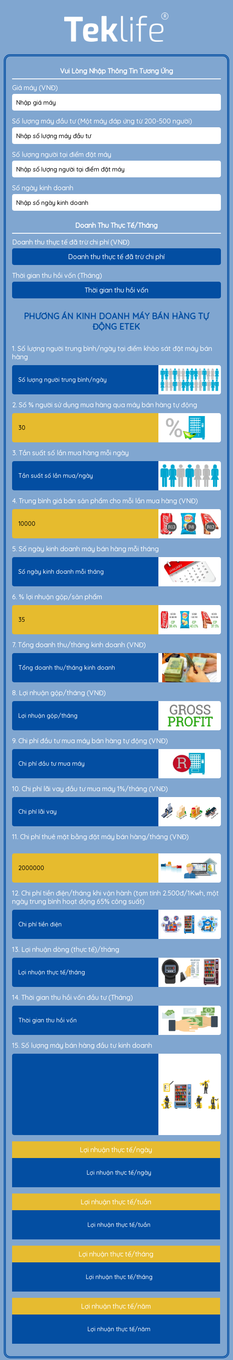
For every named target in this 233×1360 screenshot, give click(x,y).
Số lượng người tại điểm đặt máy (61, 154)
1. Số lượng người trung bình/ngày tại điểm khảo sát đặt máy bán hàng (112, 352)
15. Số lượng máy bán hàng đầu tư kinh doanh (82, 1045)
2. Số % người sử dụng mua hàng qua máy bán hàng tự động (104, 405)
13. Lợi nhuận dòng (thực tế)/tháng (65, 949)
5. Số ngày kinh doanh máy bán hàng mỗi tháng (85, 549)
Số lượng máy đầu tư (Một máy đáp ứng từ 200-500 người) (102, 121)
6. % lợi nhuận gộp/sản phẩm (57, 597)
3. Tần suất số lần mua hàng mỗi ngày (70, 453)
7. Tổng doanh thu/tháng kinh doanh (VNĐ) (79, 645)
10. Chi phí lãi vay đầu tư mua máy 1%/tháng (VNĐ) (90, 789)
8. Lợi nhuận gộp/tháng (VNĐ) (59, 693)
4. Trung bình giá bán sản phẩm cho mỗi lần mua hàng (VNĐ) (105, 501)
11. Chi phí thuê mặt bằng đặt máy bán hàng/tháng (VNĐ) (100, 837)
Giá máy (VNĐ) (35, 87)
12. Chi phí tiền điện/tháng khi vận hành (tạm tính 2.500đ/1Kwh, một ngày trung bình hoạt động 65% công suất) (115, 897)
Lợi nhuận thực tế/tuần (115, 1202)
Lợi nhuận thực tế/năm (116, 1306)
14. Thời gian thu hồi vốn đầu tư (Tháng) (72, 997)
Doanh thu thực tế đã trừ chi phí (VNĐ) (71, 242)
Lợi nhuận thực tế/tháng (115, 1254)
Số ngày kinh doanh (42, 188)
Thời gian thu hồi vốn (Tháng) (57, 275)
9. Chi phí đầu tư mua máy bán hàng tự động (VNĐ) (90, 741)
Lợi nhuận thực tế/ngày (116, 1150)
